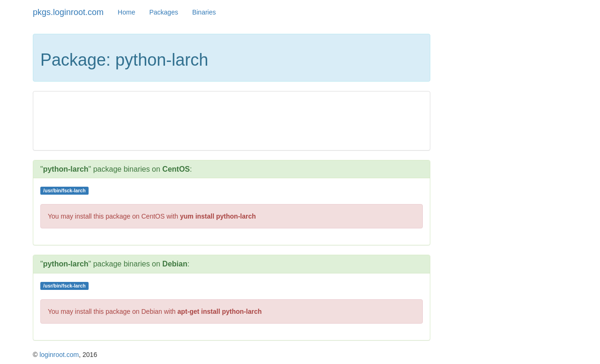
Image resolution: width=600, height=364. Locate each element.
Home (126, 12)
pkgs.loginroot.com (68, 12)
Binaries (204, 12)
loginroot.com (59, 354)
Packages (163, 12)
